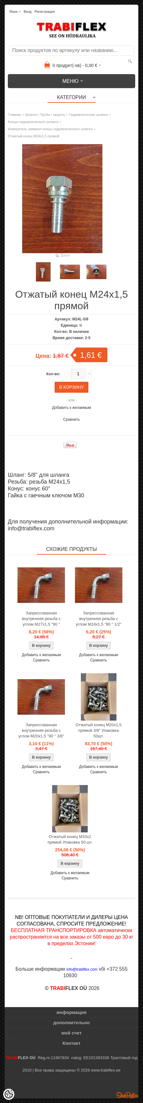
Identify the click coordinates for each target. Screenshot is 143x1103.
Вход (28, 11)
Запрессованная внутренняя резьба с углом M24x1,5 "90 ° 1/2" (98, 619)
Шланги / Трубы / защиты (45, 114)
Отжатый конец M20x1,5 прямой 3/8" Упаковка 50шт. (98, 730)
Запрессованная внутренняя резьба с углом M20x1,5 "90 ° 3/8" (41, 730)
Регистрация (45, 11)
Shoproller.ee (127, 1095)
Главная (14, 114)
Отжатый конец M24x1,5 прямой (33, 136)
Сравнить (71, 419)
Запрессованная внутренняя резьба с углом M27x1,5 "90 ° (41, 619)
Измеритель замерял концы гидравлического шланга (50, 129)
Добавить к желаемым (71, 407)
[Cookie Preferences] (8, 1094)
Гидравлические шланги (88, 114)
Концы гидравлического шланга (33, 122)
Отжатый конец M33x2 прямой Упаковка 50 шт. (69, 839)
